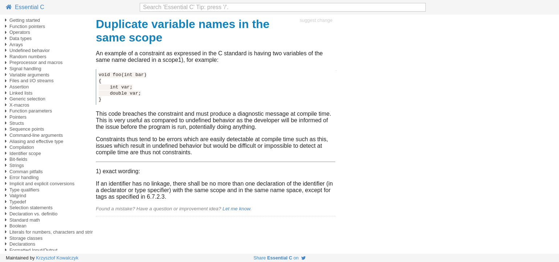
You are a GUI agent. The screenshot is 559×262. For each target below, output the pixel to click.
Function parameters (30, 111)
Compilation (21, 147)
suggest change (316, 20)
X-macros (19, 105)
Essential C (25, 7)
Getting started (24, 20)
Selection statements (31, 207)
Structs (16, 123)
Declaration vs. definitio (33, 214)
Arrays (16, 44)
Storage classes (25, 238)
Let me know (236, 208)
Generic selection (27, 99)
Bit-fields (18, 159)
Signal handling (25, 68)
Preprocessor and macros (36, 62)
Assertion (19, 87)
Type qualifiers (24, 189)
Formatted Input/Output (33, 250)
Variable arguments (29, 75)
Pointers (17, 117)
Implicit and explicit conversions (41, 183)
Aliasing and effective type (36, 141)
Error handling (23, 177)
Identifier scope (25, 153)
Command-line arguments (36, 135)
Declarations (22, 244)
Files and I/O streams (31, 80)
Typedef (17, 202)
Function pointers (27, 26)
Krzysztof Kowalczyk (57, 258)
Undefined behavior (29, 50)
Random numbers (27, 56)
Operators (19, 32)
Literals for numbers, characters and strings (54, 232)
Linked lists (20, 93)
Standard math (24, 220)
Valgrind (17, 195)
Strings (16, 165)
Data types (20, 38)
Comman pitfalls (26, 171)
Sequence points (26, 129)
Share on (279, 258)
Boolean (17, 226)
